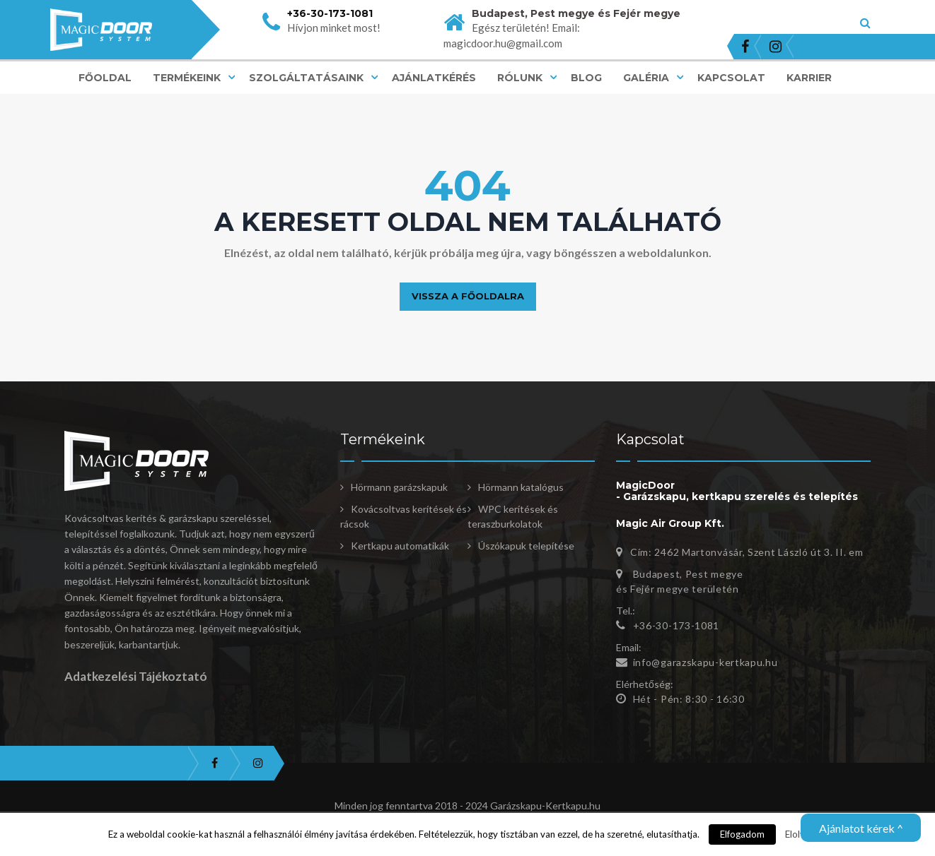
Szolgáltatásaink (306, 77)
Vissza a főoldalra (468, 296)
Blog (586, 77)
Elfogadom (742, 834)
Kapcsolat (731, 77)
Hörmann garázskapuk (399, 487)
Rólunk (519, 77)
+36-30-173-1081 (330, 13)
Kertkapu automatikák (400, 546)
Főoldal (105, 77)
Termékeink (187, 77)
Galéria (646, 77)
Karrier (809, 77)
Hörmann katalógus (521, 487)
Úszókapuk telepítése (526, 546)
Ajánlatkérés (434, 77)
